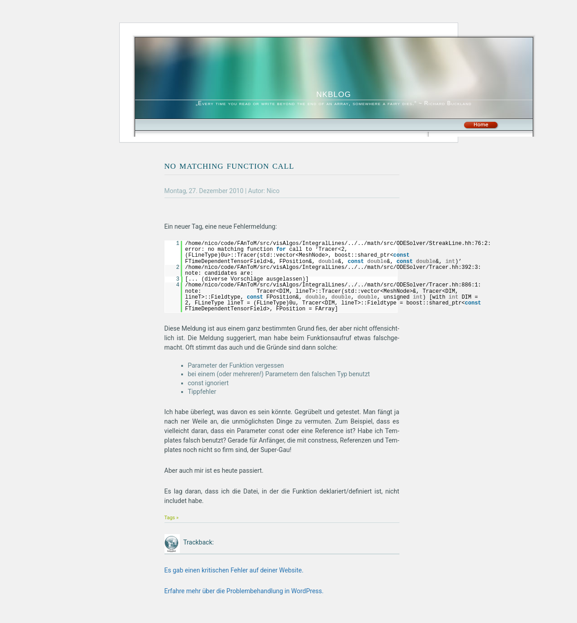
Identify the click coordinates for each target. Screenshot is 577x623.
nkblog (333, 93)
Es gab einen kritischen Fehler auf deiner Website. (234, 570)
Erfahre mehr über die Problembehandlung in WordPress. (244, 591)
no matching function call (229, 165)
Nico (273, 190)
